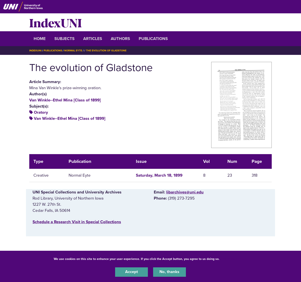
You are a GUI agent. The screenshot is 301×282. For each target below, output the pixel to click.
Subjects (64, 38)
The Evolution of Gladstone (106, 50)
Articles (92, 38)
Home (40, 38)
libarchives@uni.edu (185, 192)
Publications (153, 38)
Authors (120, 38)
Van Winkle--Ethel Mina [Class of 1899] (65, 99)
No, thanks (169, 272)
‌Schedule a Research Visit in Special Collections (77, 221)
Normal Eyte (73, 50)
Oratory (41, 112)
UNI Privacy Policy (234, 259)
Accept (131, 272)
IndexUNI (55, 22)
